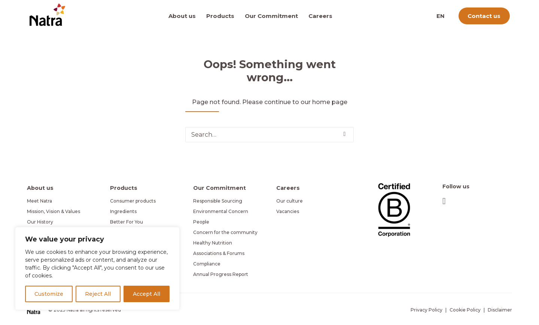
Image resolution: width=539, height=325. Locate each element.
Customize (48, 294)
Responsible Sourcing (217, 201)
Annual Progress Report (220, 274)
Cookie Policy (465, 310)
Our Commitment (271, 15)
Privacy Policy (426, 310)
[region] (97, 268)
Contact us (484, 15)
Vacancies (287, 211)
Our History (40, 222)
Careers (320, 15)
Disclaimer (500, 310)
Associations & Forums (218, 253)
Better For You (126, 222)
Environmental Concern (220, 211)
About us (182, 15)
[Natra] (47, 14)
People (201, 222)
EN (440, 15)
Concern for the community (225, 232)
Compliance (206, 264)
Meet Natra (39, 201)
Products (220, 15)
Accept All (146, 294)
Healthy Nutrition (212, 243)
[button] (345, 134)
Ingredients (123, 211)
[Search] (269, 134)
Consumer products (133, 201)
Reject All (98, 294)
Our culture (289, 201)
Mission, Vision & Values (53, 211)
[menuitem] (184, 16)
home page (329, 102)
